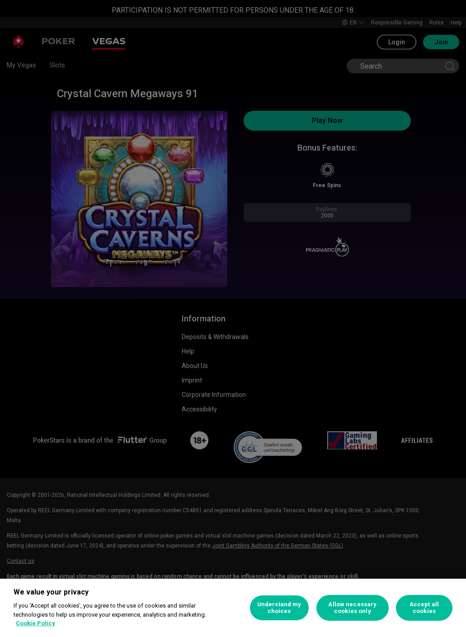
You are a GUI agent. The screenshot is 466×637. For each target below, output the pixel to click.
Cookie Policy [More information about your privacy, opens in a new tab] (35, 623)
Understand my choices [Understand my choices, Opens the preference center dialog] (279, 608)
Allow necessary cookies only (352, 608)
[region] (233, 608)
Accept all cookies (424, 608)
